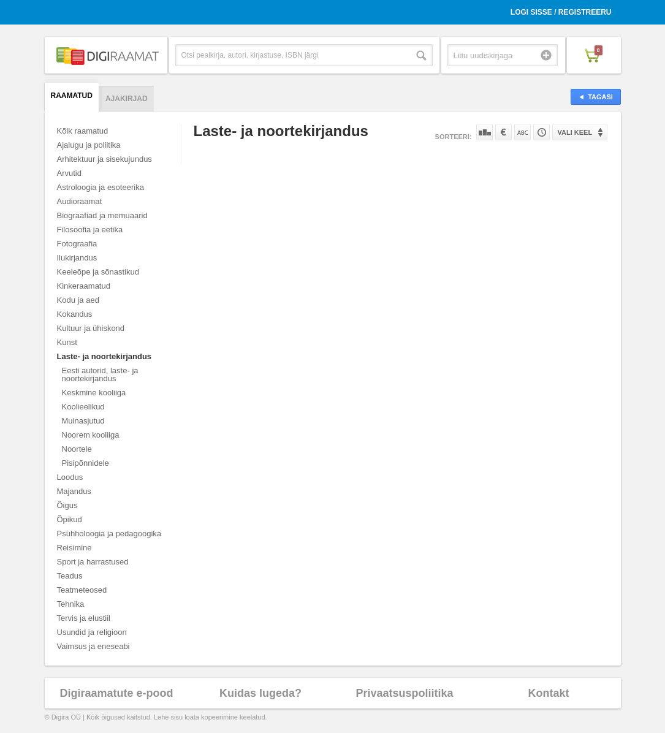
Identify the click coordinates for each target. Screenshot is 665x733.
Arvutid (69, 173)
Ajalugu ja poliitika (89, 145)
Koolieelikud (83, 406)
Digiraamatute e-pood (116, 693)
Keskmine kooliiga (94, 392)
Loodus (70, 477)
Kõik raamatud (82, 130)
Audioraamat (79, 201)
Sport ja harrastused (93, 561)
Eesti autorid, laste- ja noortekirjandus (100, 374)
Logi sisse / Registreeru (561, 12)
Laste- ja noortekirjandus (104, 356)
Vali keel (575, 132)
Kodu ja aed (78, 300)
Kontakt (548, 693)
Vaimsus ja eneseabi (93, 646)
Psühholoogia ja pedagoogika (109, 533)
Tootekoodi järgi (541, 132)
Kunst (67, 342)
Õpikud (69, 519)
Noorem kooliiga (91, 434)
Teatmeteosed (82, 589)
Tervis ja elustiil (83, 618)
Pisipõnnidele (85, 463)
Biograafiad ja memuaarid (102, 215)
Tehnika (71, 604)
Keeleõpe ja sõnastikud (98, 271)
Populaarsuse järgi (484, 132)
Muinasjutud (83, 420)
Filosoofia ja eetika (90, 229)
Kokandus (75, 314)
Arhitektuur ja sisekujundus (104, 159)
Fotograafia (77, 243)
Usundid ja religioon (92, 632)
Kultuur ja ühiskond (91, 328)
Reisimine (74, 547)
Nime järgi (522, 132)
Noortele (77, 449)
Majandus (74, 491)
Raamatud (72, 95)
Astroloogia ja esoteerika (100, 187)
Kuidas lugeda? (260, 693)
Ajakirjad (126, 98)
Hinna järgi (503, 132)
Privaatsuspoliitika (404, 693)
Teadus (70, 575)
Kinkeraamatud (83, 286)
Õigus (67, 505)
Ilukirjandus (77, 257)
